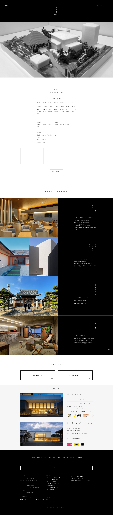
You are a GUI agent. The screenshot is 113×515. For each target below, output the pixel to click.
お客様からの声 (71, 457)
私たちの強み (47, 457)
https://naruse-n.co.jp (78, 478)
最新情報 (39, 457)
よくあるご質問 (45, 460)
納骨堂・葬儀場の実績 (59, 457)
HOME (33, 457)
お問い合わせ (56, 467)
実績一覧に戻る (56, 171)
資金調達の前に (38, 375)
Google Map (48, 497)
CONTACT (100, 5)
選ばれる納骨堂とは (75, 375)
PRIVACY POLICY (56, 509)
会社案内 (80, 457)
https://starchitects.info (28, 480)
